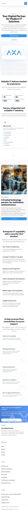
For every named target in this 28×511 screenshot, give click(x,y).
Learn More (14, 218)
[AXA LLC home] (3, 425)
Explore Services (14, 35)
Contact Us (14, 39)
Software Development (6, 469)
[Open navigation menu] (25, 3)
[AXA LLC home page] (4, 3)
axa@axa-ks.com (5, 502)
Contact (3, 455)
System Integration (5, 471)
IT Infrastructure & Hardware (8, 480)
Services (3, 452)
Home (2, 446)
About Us (3, 449)
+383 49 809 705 (5, 497)
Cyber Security (4, 466)
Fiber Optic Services (6, 483)
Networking (4, 474)
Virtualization (4, 477)
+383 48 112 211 (4, 500)
